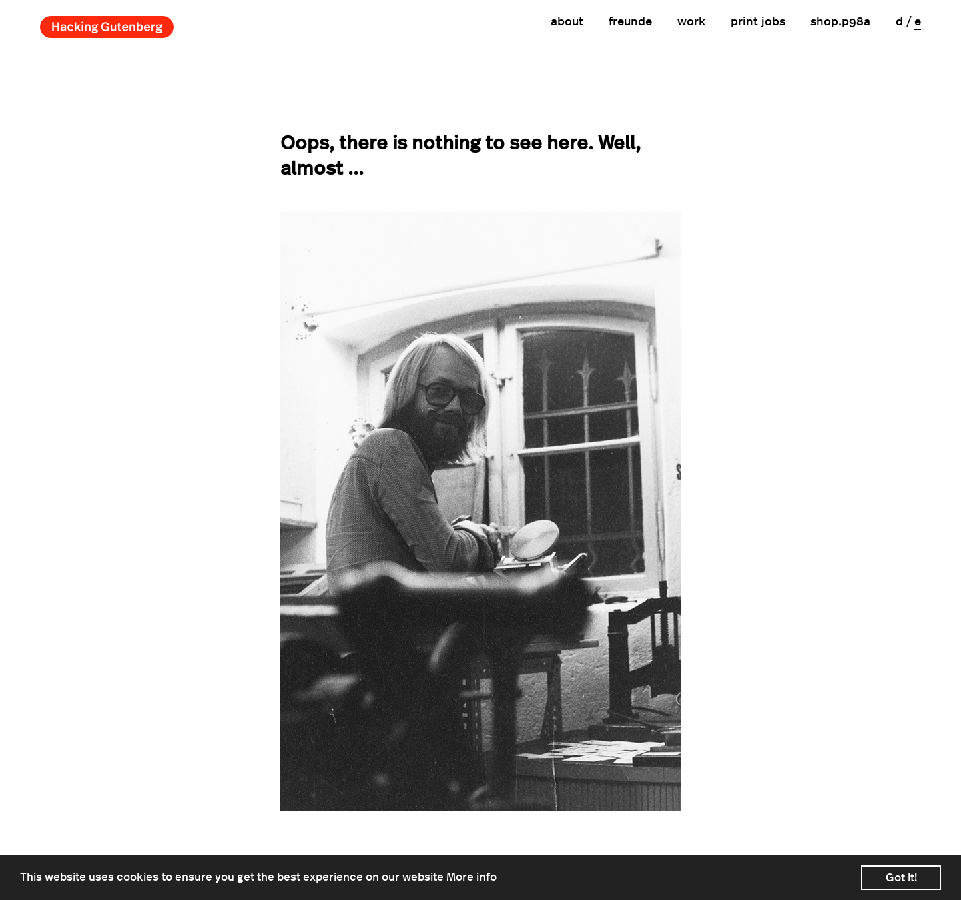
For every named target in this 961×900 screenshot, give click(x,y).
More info (471, 877)
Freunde (630, 22)
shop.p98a (840, 22)
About (567, 22)
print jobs (758, 22)
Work (691, 22)
